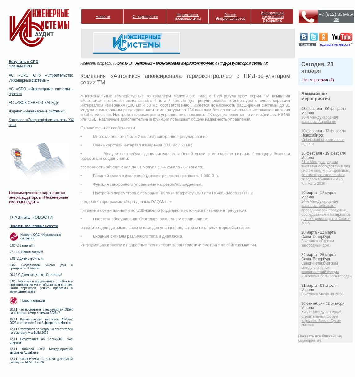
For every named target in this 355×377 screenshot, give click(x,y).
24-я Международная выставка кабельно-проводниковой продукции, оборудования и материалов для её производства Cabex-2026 (325, 212)
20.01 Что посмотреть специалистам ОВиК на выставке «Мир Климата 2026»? (41, 311)
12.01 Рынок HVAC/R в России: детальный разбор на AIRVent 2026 (41, 360)
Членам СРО (20, 66)
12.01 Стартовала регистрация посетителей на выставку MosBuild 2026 (41, 331)
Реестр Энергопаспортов (230, 17)
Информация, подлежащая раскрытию (273, 17)
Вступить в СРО (23, 62)
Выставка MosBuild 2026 (322, 294)
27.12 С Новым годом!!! (26, 252)
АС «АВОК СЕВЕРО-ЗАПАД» (34, 102)
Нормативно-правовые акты (188, 17)
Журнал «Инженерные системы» (37, 111)
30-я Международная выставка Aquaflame (319, 119)
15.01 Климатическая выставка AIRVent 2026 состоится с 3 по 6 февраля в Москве (41, 321)
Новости (103, 17)
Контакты (307, 44)
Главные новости (31, 217)
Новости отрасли (32, 300)
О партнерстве (145, 17)
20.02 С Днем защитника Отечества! (36, 275)
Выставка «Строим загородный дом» (317, 243)
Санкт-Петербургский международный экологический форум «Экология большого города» (326, 269)
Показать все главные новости (34, 226)
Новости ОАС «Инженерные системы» (40, 236)
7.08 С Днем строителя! (27, 258)
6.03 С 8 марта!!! (21, 245)
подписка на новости (335, 44)
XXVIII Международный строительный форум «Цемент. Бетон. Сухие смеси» (321, 318)
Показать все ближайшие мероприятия (320, 338)
